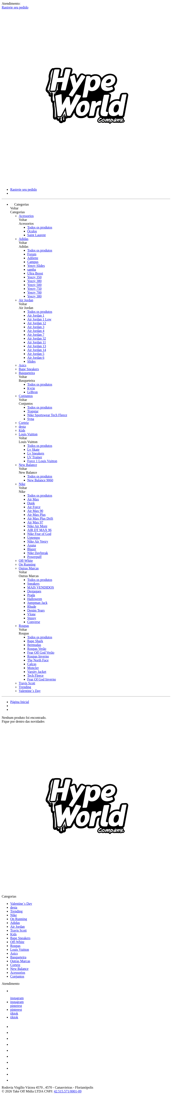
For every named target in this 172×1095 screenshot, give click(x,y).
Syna (30, 419)
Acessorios (26, 216)
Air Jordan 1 (35, 315)
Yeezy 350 (34, 277)
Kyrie (31, 388)
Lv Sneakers (35, 453)
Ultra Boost (35, 273)
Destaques (34, 591)
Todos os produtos (39, 227)
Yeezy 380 (34, 281)
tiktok (14, 1013)
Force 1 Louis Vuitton (42, 461)
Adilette (32, 258)
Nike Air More (37, 526)
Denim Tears (36, 610)
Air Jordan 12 (36, 323)
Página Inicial (19, 702)
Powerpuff (34, 557)
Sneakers (33, 583)
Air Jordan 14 (36, 350)
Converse (33, 622)
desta (22, 426)
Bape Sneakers (29, 369)
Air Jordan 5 (35, 354)
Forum (31, 254)
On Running (27, 564)
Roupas (24, 626)
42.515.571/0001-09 (68, 1091)
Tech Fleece (35, 675)
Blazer (31, 549)
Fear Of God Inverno (41, 679)
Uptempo (33, 537)
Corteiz (24, 423)
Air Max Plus (36, 514)
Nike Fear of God (39, 534)
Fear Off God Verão (40, 652)
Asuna (31, 545)
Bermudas (34, 645)
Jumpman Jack (37, 603)
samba (31, 269)
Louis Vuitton (28, 434)
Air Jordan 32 (36, 338)
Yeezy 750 (34, 288)
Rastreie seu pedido (15, 7)
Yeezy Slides (36, 265)
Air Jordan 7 (35, 334)
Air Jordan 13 (36, 346)
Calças (31, 664)
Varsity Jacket (36, 671)
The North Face (38, 660)
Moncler (33, 668)
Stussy (31, 618)
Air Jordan (26, 300)
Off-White (26, 560)
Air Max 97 (35, 522)
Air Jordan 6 (35, 357)
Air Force (33, 507)
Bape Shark (35, 641)
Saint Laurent (36, 235)
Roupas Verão (36, 648)
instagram (17, 998)
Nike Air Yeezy (37, 541)
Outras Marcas (29, 568)
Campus (32, 262)
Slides (31, 361)
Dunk (31, 503)
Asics (22, 365)
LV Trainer (34, 457)
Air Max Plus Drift (40, 518)
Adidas (23, 239)
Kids (22, 430)
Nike (22, 484)
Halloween (34, 599)
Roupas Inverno (38, 656)
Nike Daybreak (37, 553)
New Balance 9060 (40, 480)
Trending (25, 687)
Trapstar (33, 411)
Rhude (31, 606)
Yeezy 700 (34, 292)
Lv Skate (33, 449)
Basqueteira (27, 373)
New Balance (28, 465)
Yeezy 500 (34, 285)
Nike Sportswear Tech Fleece (47, 415)
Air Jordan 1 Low (39, 319)
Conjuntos (26, 396)
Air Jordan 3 (35, 327)
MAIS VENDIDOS (40, 587)
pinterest (16, 1006)
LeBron (32, 392)
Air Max (33, 499)
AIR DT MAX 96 (39, 530)
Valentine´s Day (30, 691)
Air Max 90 (35, 511)
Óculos (32, 231)
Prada (31, 595)
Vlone (31, 614)
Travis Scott (27, 683)
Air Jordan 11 (36, 342)
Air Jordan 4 (35, 331)
